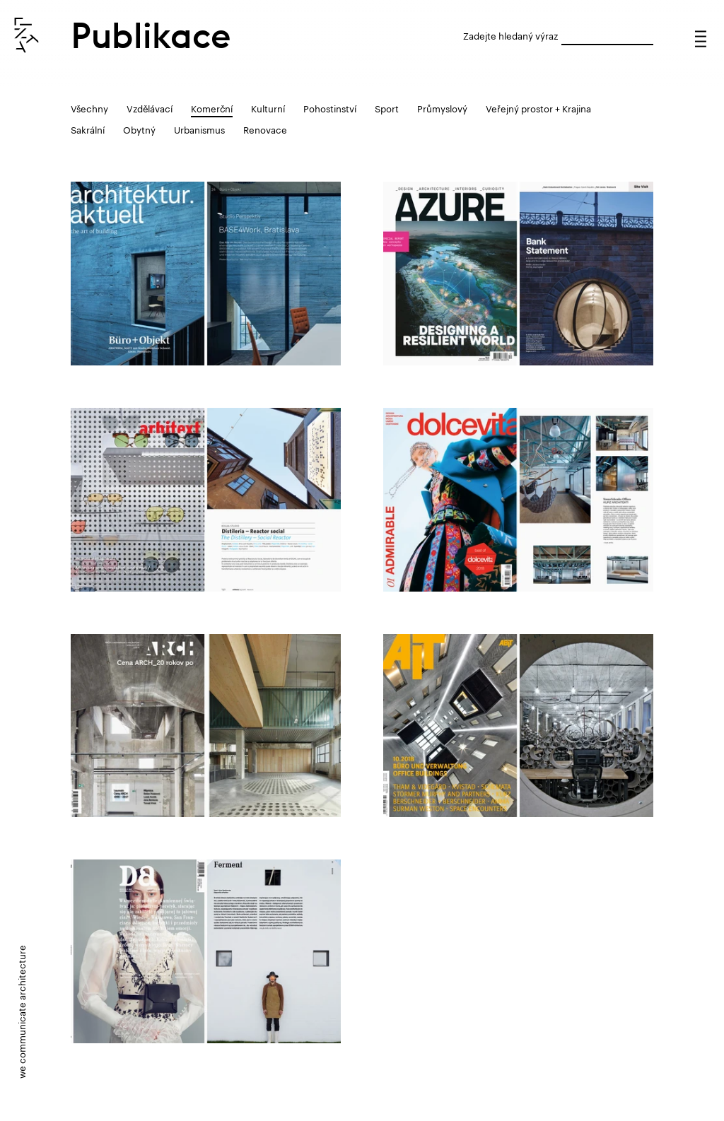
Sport (387, 107)
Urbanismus (199, 129)
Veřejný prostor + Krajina (538, 107)
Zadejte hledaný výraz (510, 35)
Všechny (89, 107)
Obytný (139, 129)
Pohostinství (329, 107)
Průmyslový (442, 107)
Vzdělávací (150, 107)
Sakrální (88, 129)
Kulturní (268, 107)
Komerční (212, 107)
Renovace (265, 129)
